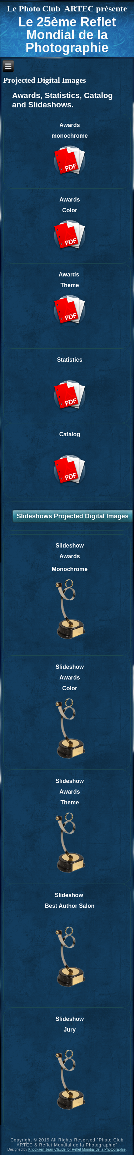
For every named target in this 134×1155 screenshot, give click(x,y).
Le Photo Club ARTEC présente (67, 8)
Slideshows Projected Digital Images (73, 516)
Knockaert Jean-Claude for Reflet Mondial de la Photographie (76, 1149)
